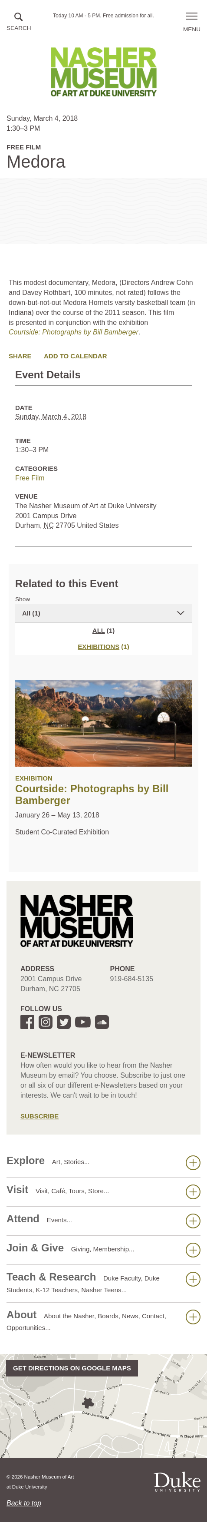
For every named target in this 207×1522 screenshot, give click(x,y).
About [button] (103, 1320)
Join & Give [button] (103, 1249)
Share (20, 356)
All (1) (31, 613)
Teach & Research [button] (103, 1282)
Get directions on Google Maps (72, 1368)
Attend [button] (103, 1220)
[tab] (103, 647)
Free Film (30, 478)
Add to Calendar (75, 356)
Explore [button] (103, 1162)
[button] (19, 22)
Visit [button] (103, 1191)
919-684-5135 (132, 979)
